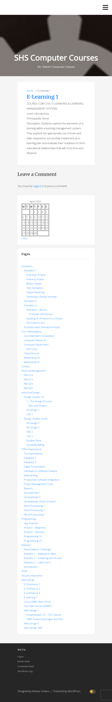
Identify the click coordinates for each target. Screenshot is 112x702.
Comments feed (26, 666)
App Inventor (31, 523)
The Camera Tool (35, 322)
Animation (27, 266)
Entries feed (24, 661)
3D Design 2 (33, 423)
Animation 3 (30, 305)
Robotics (26, 545)
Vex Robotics (31, 566)
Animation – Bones (36, 309)
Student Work (33, 440)
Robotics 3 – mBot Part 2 (37, 562)
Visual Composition (32, 575)
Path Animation (34, 288)
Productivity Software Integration (42, 479)
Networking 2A (32, 357)
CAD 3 (29, 436)
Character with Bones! (41, 314)
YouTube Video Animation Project (42, 327)
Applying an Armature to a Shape (44, 318)
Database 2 (30, 462)
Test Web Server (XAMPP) (38, 606)
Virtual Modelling (35, 444)
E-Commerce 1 (32, 584)
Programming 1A (33, 536)
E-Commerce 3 (32, 593)
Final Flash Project (36, 274)
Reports (28, 488)
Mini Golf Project (38, 405)
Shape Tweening (35, 292)
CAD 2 (29, 431)
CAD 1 (29, 414)
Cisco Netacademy (32, 331)
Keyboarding (30, 475)
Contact (26, 366)
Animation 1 (30, 270)
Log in (21, 656)
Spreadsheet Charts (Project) (40, 501)
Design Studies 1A (34, 396)
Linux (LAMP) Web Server (37, 601)
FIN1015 (28, 379)
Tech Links (32, 349)
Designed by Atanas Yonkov (34, 691)
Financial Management (34, 370)
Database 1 (30, 457)
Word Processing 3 (34, 514)
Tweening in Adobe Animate (41, 296)
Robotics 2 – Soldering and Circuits (43, 558)
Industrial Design (31, 392)
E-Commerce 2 (32, 588)
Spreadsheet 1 (32, 492)
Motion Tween (34, 283)
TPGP (24, 571)
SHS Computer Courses (56, 57)
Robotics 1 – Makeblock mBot (40, 553)
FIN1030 (28, 388)
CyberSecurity (31, 353)
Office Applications (32, 449)
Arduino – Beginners (35, 527)
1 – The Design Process (39, 401)
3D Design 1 (33, 410)
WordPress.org (25, 671)
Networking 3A (32, 362)
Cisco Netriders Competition (39, 335)
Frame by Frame (35, 279)
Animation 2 (30, 301)
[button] (105, 7)
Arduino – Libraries (34, 532)
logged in (38, 186)
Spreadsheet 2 (32, 497)
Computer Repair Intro (36, 344)
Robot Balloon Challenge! (37, 549)
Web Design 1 (31, 610)
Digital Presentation (34, 466)
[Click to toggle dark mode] (92, 691)
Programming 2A (33, 540)
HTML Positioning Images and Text (44, 619)
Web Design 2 (31, 623)
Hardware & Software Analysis (40, 471)
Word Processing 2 (34, 510)
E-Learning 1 (42, 97)
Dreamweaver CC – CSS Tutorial (43, 614)
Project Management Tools (38, 484)
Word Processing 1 (34, 505)
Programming (29, 518)
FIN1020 (28, 383)
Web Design (28, 579)
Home (30, 90)
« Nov (24, 238)
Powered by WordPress (67, 691)
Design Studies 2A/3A (36, 418)
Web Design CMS (33, 627)
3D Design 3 (33, 427)
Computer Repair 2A (35, 340)
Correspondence (33, 453)
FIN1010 (28, 375)
